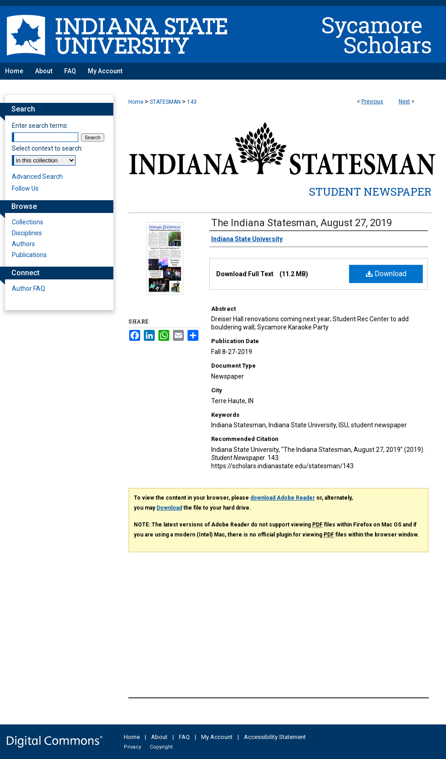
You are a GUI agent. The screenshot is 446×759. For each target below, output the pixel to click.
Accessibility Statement (275, 737)
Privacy (132, 747)
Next (404, 101)
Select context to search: (47, 148)
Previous (372, 101)
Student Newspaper (370, 191)
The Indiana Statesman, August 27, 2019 (301, 222)
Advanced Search (37, 176)
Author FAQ (28, 288)
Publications (29, 254)
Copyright (161, 747)
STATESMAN (165, 102)
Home (135, 102)
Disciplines (27, 233)
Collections (27, 222)
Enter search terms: (40, 125)
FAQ (184, 737)
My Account (217, 737)
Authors (23, 244)
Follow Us (25, 188)
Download (386, 273)
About (159, 737)
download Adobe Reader (282, 498)
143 (192, 102)
